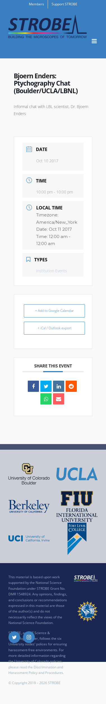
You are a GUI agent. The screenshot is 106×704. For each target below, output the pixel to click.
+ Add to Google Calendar (54, 310)
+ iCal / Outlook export (55, 328)
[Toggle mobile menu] (95, 41)
